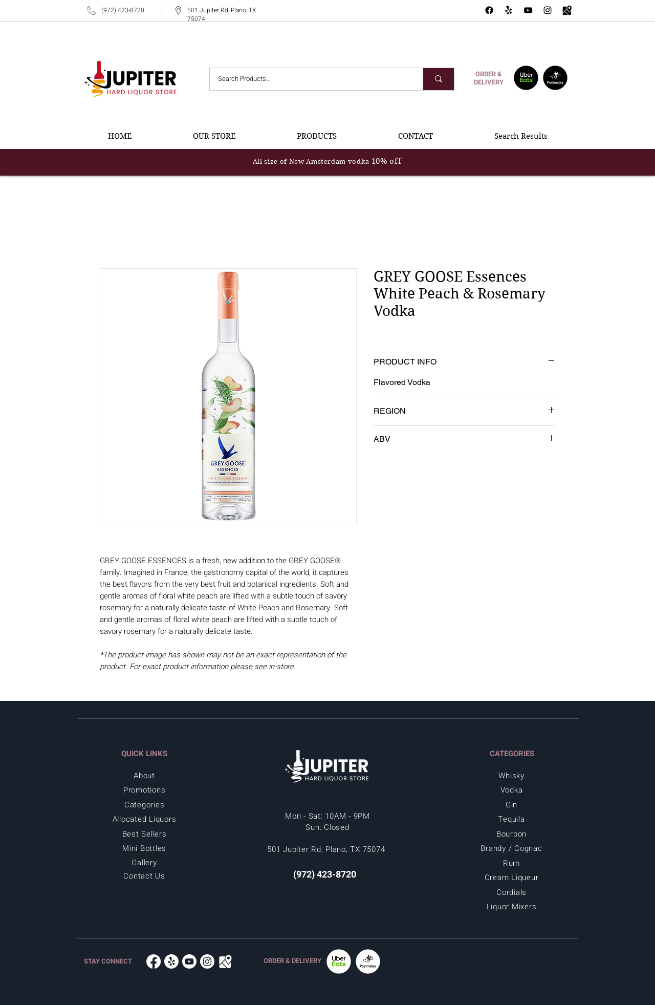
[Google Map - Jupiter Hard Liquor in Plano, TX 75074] (567, 10)
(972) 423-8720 (122, 10)
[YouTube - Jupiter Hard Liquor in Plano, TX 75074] (528, 10)
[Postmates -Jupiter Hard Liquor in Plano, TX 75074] (368, 961)
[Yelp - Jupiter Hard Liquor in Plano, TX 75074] (171, 961)
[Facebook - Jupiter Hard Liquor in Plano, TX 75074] (489, 10)
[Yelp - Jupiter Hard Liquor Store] (509, 10)
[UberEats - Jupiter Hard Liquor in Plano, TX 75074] (526, 78)
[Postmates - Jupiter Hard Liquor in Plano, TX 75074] (555, 78)
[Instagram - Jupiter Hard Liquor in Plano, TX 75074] (547, 10)
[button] (214, 136)
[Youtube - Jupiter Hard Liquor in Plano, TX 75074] (189, 961)
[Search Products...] (309, 79)
